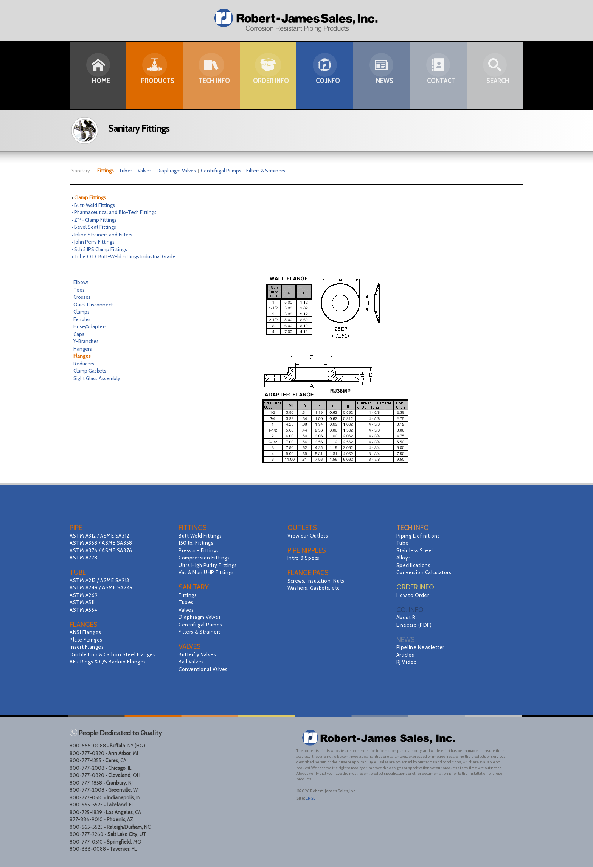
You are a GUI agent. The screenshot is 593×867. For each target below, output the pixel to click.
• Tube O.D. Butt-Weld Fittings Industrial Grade (123, 256)
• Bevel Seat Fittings (93, 227)
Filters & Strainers (265, 171)
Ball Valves (192, 662)
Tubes (126, 171)
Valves (145, 171)
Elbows (81, 282)
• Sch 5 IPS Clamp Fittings (99, 249)
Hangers (82, 349)
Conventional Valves (205, 669)
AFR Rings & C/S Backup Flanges (110, 662)
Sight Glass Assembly (96, 378)
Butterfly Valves (199, 654)
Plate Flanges (87, 640)
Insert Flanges (88, 647)
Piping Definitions (419, 536)
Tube (403, 543)
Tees (79, 290)
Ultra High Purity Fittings (210, 565)
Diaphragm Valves (176, 171)
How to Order (413, 595)
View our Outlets (309, 536)
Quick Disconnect (93, 304)
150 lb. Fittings (197, 543)
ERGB (310, 798)
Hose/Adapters (90, 326)
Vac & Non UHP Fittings (208, 572)
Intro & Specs (304, 558)
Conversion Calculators (425, 572)
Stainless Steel (416, 550)
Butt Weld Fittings (202, 536)
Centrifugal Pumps (221, 171)
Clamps (81, 312)
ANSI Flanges (86, 632)
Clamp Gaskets (89, 371)
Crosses (82, 297)
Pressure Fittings (200, 550)
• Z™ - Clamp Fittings (94, 220)
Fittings (188, 595)
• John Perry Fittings (93, 242)
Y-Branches (86, 341)
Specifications (414, 565)
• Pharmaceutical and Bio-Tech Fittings (114, 212)
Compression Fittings (206, 558)
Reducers (83, 363)
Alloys (404, 558)
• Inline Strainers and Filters (101, 235)
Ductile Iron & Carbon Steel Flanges (116, 654)
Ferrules (82, 319)
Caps (78, 334)
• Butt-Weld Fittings (93, 205)
